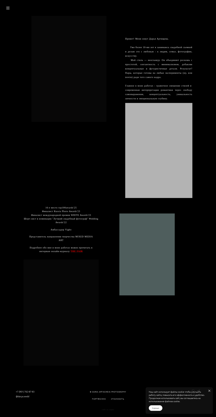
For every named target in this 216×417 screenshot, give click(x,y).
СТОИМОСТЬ (117, 399)
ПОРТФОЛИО (99, 399)
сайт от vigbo (108, 410)
